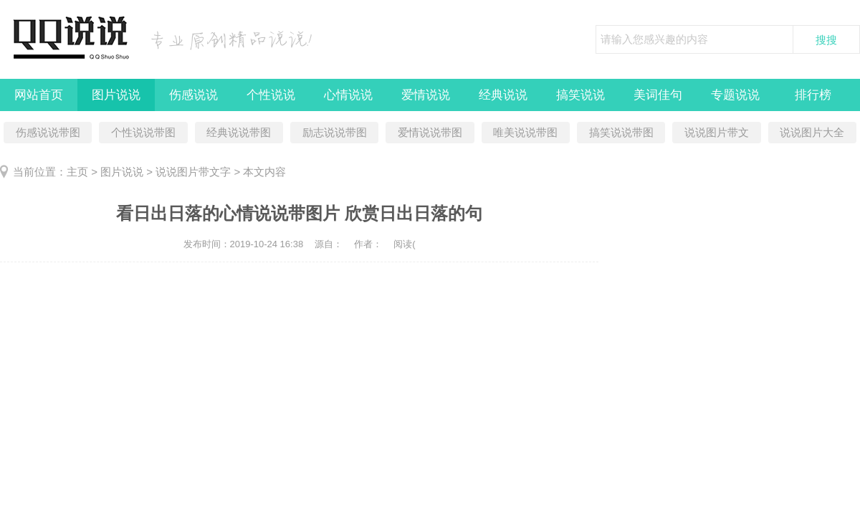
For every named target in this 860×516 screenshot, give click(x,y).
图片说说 (116, 95)
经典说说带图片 (238, 134)
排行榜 (813, 95)
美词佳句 (658, 95)
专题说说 (735, 95)
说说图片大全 (812, 132)
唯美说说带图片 (525, 134)
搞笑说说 (580, 95)
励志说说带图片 (334, 134)
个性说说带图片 (143, 134)
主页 (77, 172)
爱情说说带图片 (430, 134)
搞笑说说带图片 (621, 134)
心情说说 (348, 95)
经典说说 (503, 95)
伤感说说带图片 (48, 134)
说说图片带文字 (716, 134)
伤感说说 (193, 95)
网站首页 (38, 95)
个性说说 (271, 95)
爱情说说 (425, 95)
